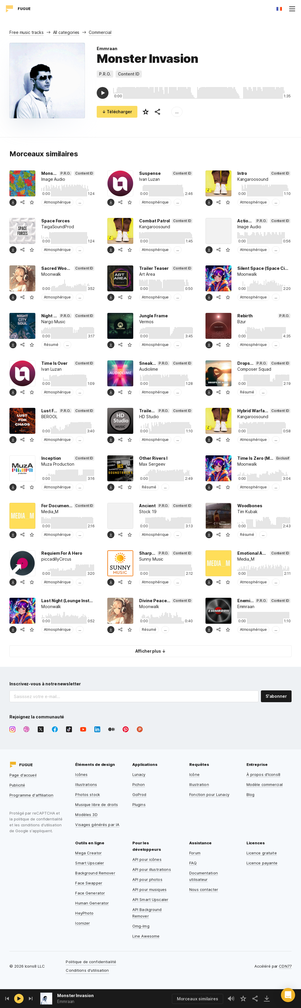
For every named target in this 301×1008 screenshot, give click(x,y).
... (177, 111)
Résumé (51, 344)
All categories (66, 32)
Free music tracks (26, 32)
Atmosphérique (57, 202)
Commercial (100, 32)
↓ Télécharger (117, 111)
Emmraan (107, 48)
